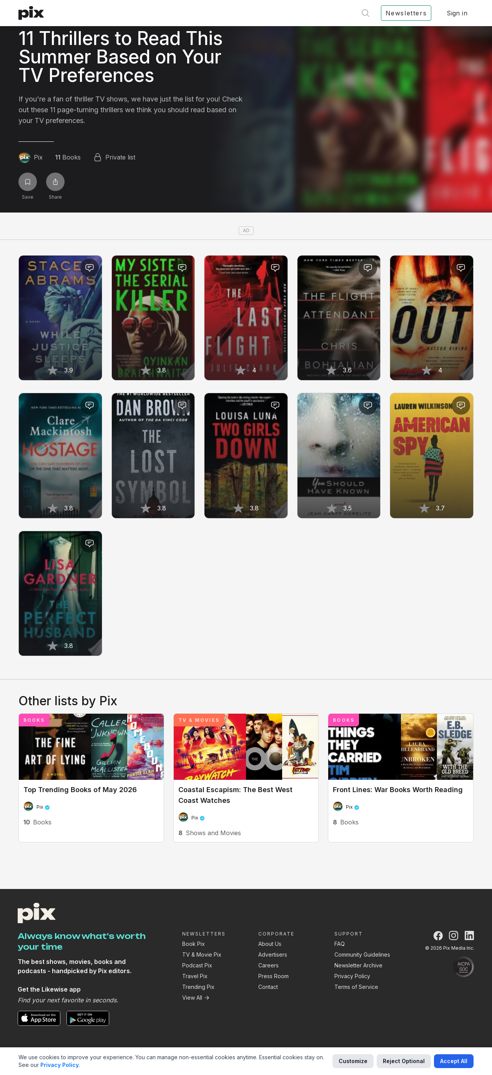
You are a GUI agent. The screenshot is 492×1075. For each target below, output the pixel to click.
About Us (269, 943)
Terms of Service (356, 987)
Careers (268, 965)
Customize (353, 1061)
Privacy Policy (352, 976)
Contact (268, 987)
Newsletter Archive (358, 965)
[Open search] (365, 13)
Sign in (457, 13)
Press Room (273, 976)
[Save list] (27, 182)
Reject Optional (404, 1061)
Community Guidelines (362, 954)
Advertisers (272, 954)
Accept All (453, 1061)
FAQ (339, 943)
